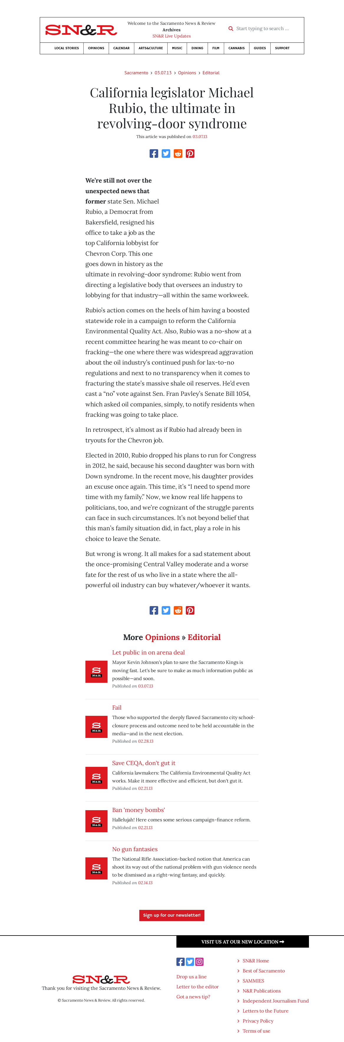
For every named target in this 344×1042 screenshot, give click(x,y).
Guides (260, 48)
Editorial (211, 73)
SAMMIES (253, 981)
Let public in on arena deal (148, 652)
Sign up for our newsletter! (172, 915)
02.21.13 (145, 788)
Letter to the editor (197, 987)
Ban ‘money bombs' (138, 809)
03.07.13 (163, 73)
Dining (197, 48)
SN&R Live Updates (172, 36)
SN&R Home (256, 961)
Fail (116, 707)
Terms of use (256, 1031)
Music (177, 48)
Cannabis (237, 48)
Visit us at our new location (242, 942)
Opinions (96, 48)
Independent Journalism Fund (276, 1001)
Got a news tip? (193, 997)
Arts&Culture (151, 48)
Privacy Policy (258, 1021)
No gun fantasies (135, 849)
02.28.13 (145, 741)
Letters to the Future (266, 1011)
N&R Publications (262, 991)
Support (282, 48)
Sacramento (136, 73)
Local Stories (66, 48)
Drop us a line (191, 976)
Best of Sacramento (264, 971)
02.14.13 (145, 882)
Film (215, 48)
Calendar (121, 48)
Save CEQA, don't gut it (144, 763)
